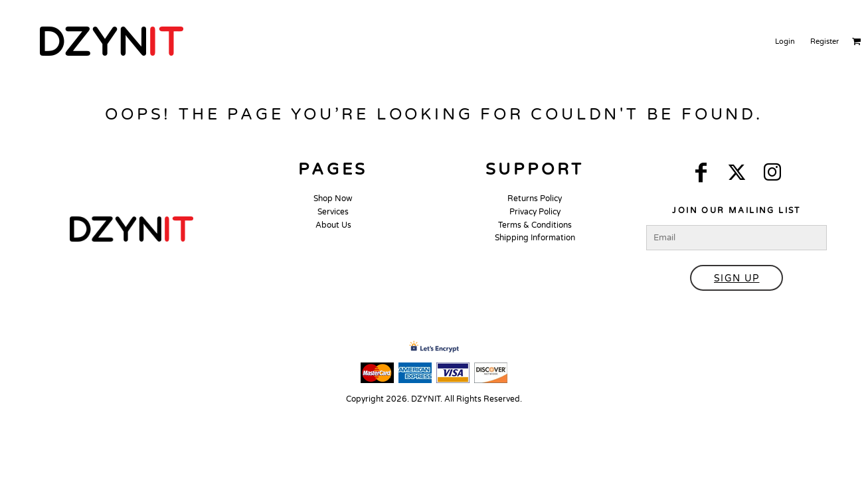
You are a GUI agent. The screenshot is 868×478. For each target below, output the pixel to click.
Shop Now (333, 198)
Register (824, 41)
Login (785, 41)
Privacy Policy (535, 211)
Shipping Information (535, 237)
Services (333, 211)
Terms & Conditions (535, 225)
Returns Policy (534, 198)
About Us (333, 225)
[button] (131, 229)
